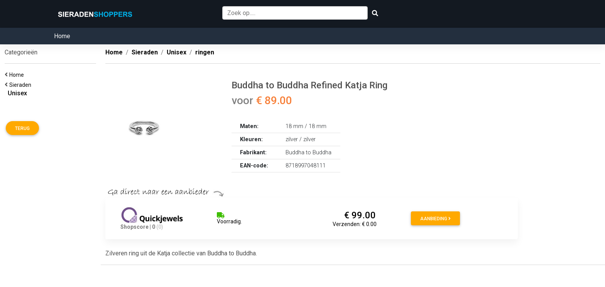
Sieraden (21, 85)
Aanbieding (435, 218)
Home (62, 36)
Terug (22, 128)
